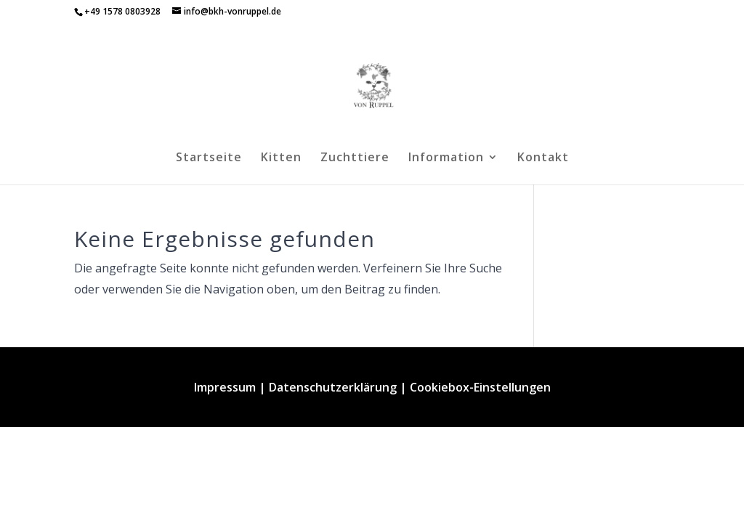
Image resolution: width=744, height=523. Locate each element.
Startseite (209, 158)
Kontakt (543, 158)
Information (446, 158)
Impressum (225, 387)
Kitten (281, 158)
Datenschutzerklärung (333, 387)
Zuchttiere (354, 158)
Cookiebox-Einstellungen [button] (480, 387)
